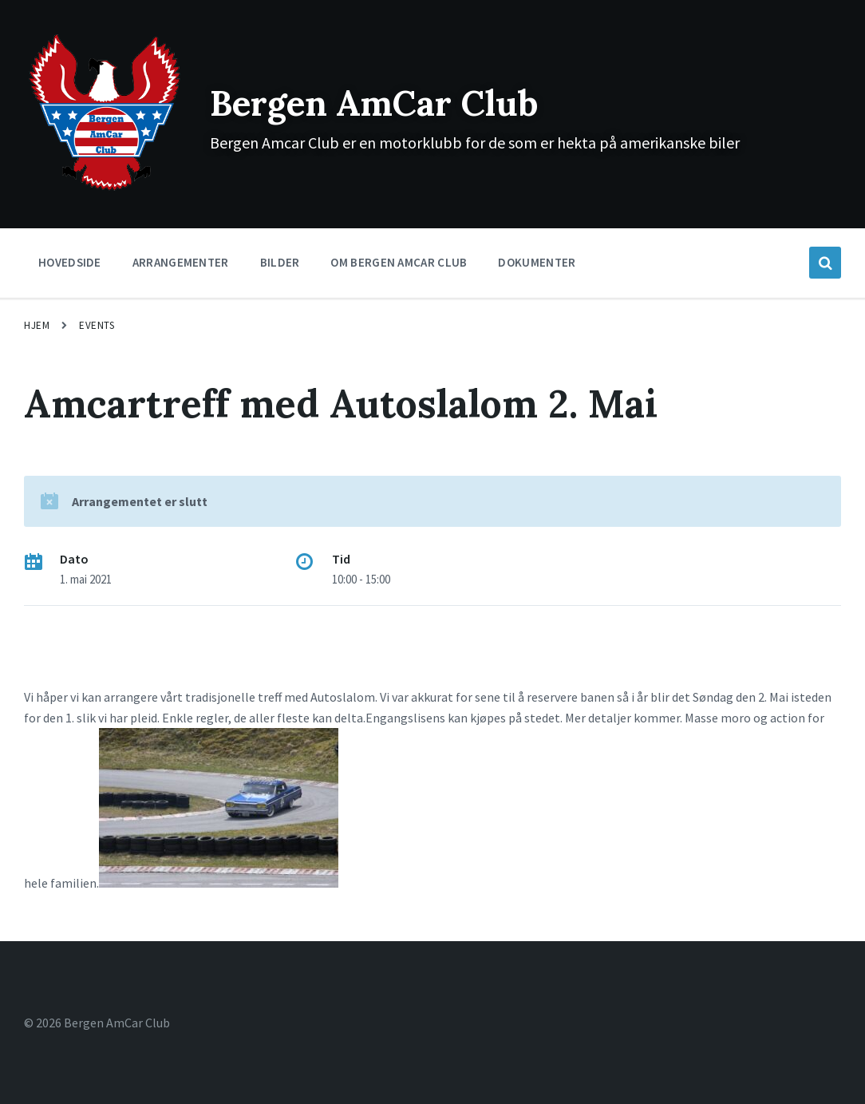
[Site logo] (105, 189)
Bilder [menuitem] (280, 262)
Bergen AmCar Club (392, 101)
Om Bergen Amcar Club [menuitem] (398, 262)
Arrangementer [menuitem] (180, 262)
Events (96, 325)
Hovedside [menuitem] (69, 262)
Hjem (36, 325)
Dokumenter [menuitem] (536, 262)
